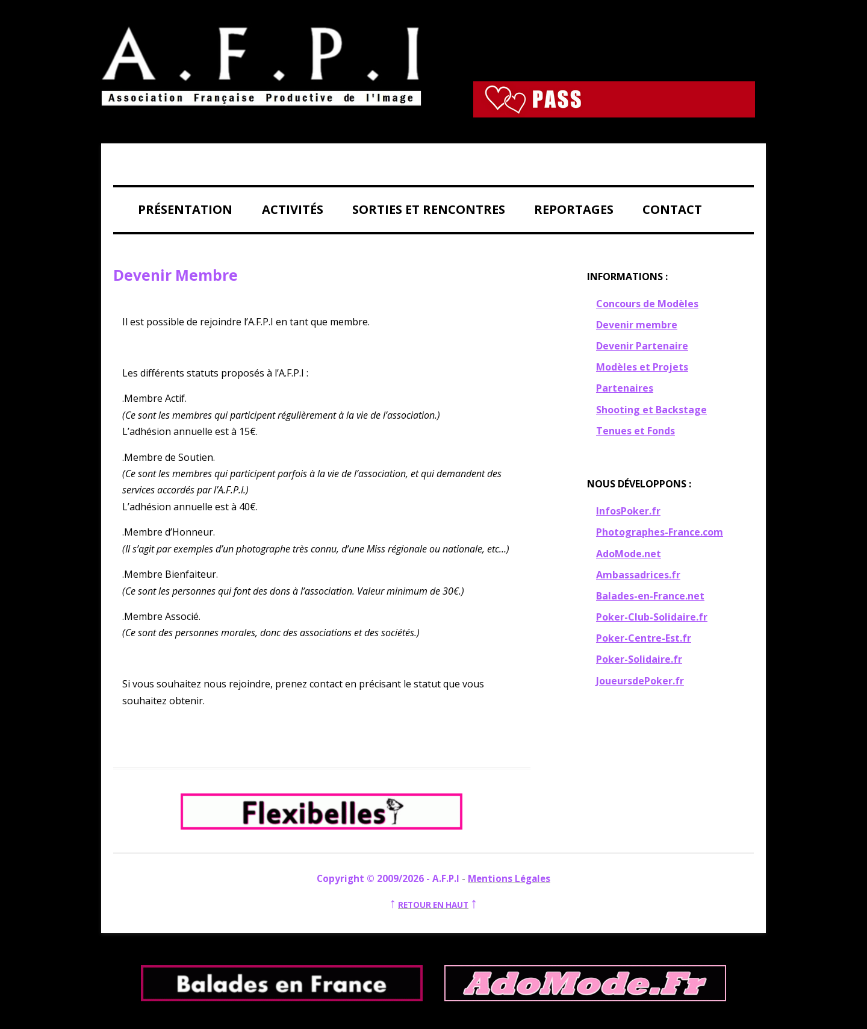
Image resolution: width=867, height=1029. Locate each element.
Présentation (185, 209)
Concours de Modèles (647, 303)
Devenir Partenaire (642, 345)
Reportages (574, 209)
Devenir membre (636, 324)
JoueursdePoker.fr (640, 680)
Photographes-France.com (659, 532)
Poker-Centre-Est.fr (643, 638)
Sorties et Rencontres (428, 209)
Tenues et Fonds (635, 430)
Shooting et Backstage (651, 409)
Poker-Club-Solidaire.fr (651, 617)
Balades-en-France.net (650, 595)
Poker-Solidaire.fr (639, 659)
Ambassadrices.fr (638, 574)
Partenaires (624, 388)
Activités (292, 209)
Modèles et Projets (642, 367)
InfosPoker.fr (628, 511)
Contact (672, 209)
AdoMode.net (628, 553)
